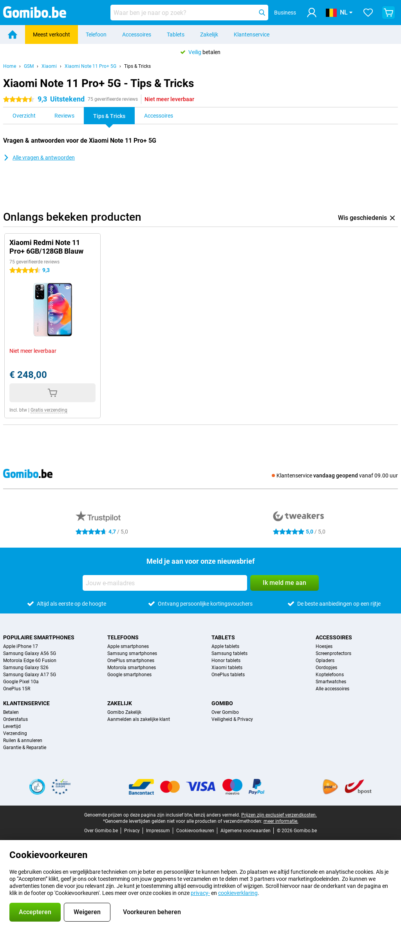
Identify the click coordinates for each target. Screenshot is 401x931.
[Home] (12, 34)
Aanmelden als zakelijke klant (138, 719)
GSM (29, 66)
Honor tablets (225, 660)
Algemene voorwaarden (245, 830)
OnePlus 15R (16, 688)
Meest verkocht (51, 34)
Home (9, 66)
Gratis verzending (49, 410)
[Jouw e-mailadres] (165, 583)
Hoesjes (324, 646)
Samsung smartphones (132, 653)
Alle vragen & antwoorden (39, 157)
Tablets (175, 34)
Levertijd (12, 726)
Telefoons (123, 637)
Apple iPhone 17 (20, 646)
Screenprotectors (333, 653)
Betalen (11, 712)
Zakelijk (209, 34)
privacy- (200, 893)
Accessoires (136, 34)
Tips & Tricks (137, 66)
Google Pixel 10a (21, 681)
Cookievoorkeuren (195, 830)
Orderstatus (15, 719)
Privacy (132, 830)
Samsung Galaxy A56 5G (29, 653)
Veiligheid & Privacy (232, 719)
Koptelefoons (330, 674)
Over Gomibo (225, 712)
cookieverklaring (238, 893)
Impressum (158, 830)
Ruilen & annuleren (22, 740)
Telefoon (96, 34)
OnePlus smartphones (130, 660)
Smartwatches (331, 681)
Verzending (15, 733)
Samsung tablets (229, 653)
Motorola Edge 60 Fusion (29, 660)
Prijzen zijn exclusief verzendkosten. (279, 815)
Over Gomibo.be (101, 830)
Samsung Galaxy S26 (26, 667)
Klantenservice (251, 34)
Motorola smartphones (131, 667)
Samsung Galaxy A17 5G (29, 674)
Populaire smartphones (38, 637)
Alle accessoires (332, 688)
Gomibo (222, 703)
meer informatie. (281, 821)
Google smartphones (129, 674)
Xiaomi (49, 66)
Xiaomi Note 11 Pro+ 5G (90, 66)
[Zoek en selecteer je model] (189, 12)
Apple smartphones (128, 646)
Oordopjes (326, 667)
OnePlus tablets (228, 674)
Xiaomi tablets (226, 667)
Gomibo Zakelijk (124, 712)
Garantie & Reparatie (24, 747)
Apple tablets (225, 646)
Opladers (325, 660)
